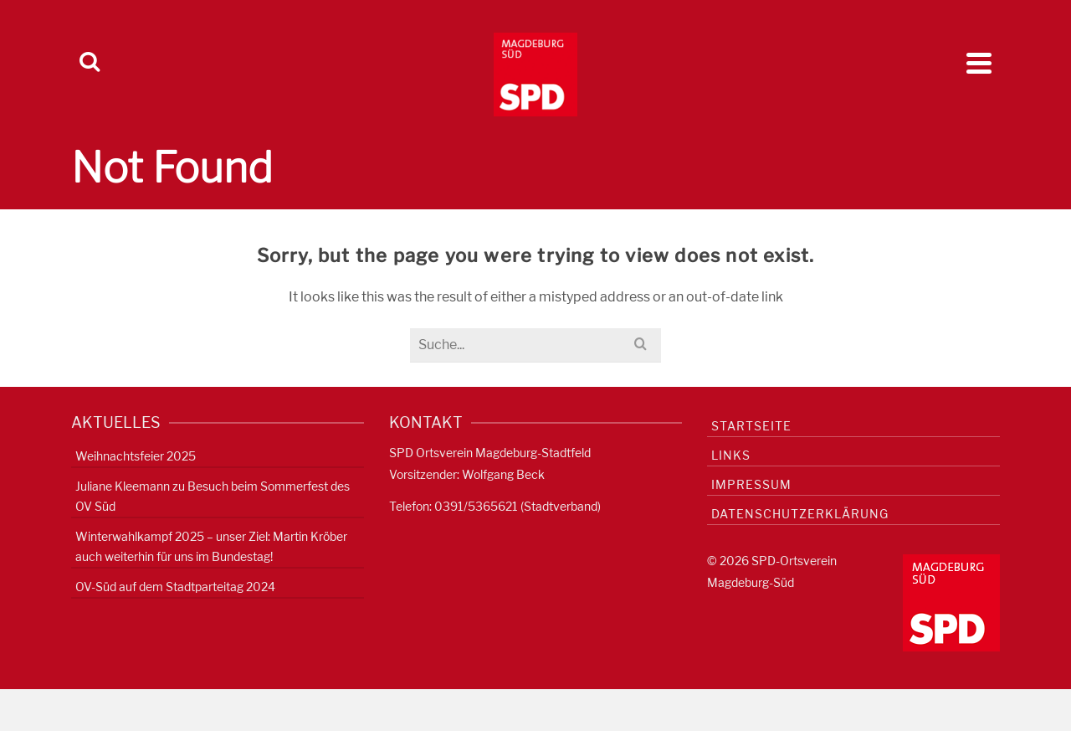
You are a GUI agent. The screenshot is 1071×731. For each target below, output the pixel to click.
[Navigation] (979, 63)
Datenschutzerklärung (800, 514)
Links (731, 455)
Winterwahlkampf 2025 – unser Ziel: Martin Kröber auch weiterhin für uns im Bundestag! (211, 546)
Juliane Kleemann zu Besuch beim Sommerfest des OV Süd (212, 496)
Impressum (751, 484)
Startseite (751, 426)
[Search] (89, 63)
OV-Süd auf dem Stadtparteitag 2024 (175, 586)
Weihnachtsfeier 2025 (135, 456)
